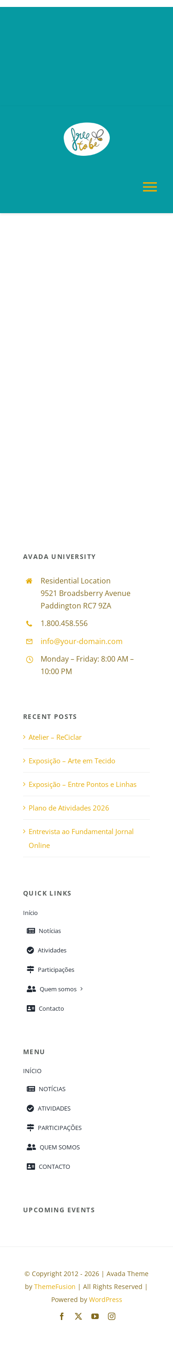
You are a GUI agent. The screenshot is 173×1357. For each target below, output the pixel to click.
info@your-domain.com (82, 641)
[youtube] (95, 1316)
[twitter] (78, 1316)
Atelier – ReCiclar (55, 737)
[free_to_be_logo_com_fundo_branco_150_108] (87, 125)
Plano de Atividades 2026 (69, 807)
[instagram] (111, 1316)
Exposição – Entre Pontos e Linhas (83, 784)
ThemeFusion (55, 1286)
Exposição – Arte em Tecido (72, 760)
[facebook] (62, 1316)
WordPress (105, 1299)
